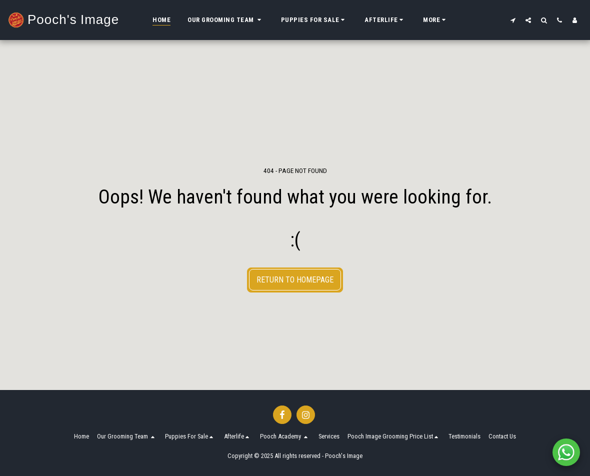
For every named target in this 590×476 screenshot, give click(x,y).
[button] (226, 20)
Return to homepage (295, 279)
